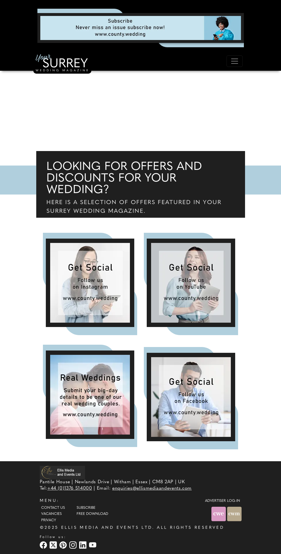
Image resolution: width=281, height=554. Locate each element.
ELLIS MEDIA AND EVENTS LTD (106, 528)
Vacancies (51, 514)
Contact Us (53, 508)
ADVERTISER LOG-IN (222, 501)
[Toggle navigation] (234, 61)
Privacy (48, 520)
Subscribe (86, 508)
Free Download (92, 514)
